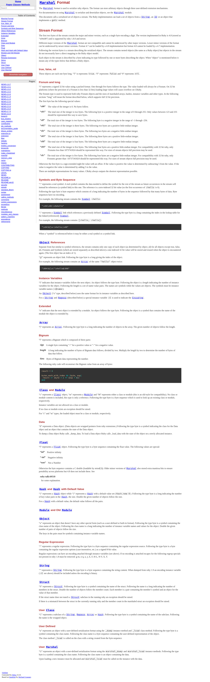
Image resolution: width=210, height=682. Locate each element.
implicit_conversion (8, 146)
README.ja (5, 178)
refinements (5, 222)
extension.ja (5, 134)
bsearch (4, 116)
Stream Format (7, 21)
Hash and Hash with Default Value (14, 50)
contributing (5, 124)
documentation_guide (9, 129)
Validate (5, 673)
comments (5, 200)
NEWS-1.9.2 (6, 89)
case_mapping (6, 121)
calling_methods (7, 197)
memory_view (6, 158)
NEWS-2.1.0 (6, 97)
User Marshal (6, 70)
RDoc (14, 675)
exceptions (5, 205)
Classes (17, 4)
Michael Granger (24, 677)
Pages (9, 4)
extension (5, 136)
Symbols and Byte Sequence (12, 28)
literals (3, 207)
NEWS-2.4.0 (6, 104)
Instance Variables (8, 33)
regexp (4, 163)
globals (4, 141)
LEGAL (4, 173)
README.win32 (7, 182)
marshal (4, 155)
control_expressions (9, 202)
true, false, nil (6, 23)
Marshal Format (7, 19)
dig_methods (6, 126)
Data (3, 46)
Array (3, 38)
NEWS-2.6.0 (6, 109)
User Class (5, 65)
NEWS (3, 175)
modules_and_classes (9, 214)
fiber (3, 138)
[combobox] (17, 8)
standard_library (7, 190)
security (4, 185)
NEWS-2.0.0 (6, 94)
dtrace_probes (6, 131)
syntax (3, 192)
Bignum (4, 41)
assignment (5, 195)
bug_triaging (6, 119)
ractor (3, 160)
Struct (3, 63)
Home (18, 1)
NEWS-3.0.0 (6, 114)
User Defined (6, 68)
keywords (4, 148)
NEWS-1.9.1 (6, 87)
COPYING (5, 168)
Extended (4, 36)
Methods (25, 4)
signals (4, 187)
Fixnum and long (7, 26)
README (5, 180)
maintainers (5, 151)
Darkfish (12, 677)
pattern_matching (8, 217)
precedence (5, 219)
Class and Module (8, 43)
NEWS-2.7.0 (6, 111)
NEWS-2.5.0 (6, 107)
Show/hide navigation (18, 75)
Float (3, 48)
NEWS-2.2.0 (6, 99)
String (3, 60)
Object (3, 55)
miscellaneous (6, 212)
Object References (8, 31)
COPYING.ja (6, 170)
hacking (4, 143)
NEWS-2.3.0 (6, 102)
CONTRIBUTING (7, 165)
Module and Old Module (10, 53)
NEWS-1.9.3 (6, 92)
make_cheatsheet (8, 153)
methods (4, 209)
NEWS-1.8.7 (6, 84)
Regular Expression (8, 58)
